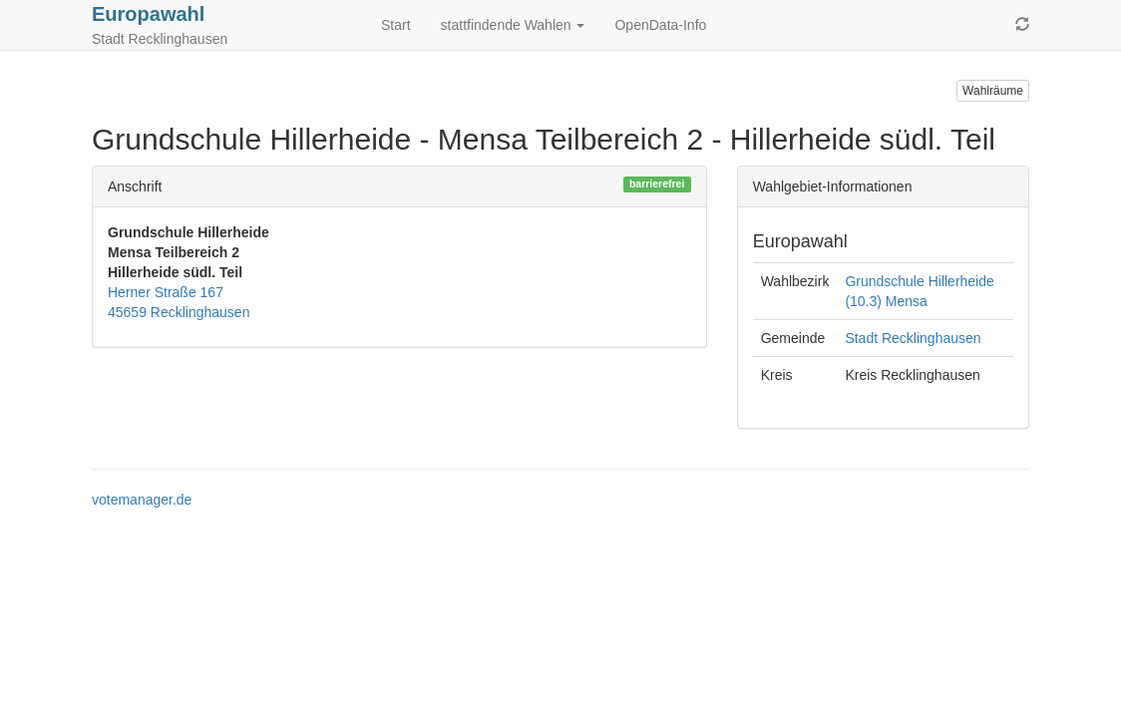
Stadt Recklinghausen (912, 338)
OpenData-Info (660, 25)
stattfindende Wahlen (513, 25)
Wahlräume (992, 91)
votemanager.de (141, 500)
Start (396, 25)
